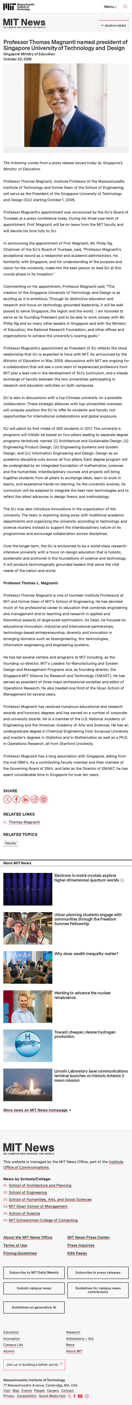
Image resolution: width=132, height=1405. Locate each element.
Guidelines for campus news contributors (98, 1290)
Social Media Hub (52, 1396)
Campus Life (13, 1345)
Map (16, 1391)
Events (26, 1391)
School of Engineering (28, 1192)
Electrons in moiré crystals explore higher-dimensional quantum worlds (86, 877)
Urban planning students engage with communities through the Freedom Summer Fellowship (88, 919)
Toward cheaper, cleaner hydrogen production (85, 1034)
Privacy (9, 1396)
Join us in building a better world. (34, 1365)
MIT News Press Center (88, 1237)
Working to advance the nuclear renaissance (82, 995)
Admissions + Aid (79, 1339)
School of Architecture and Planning (40, 1185)
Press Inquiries (80, 1245)
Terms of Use (15, 1245)
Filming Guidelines (20, 1253)
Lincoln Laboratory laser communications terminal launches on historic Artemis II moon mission (91, 1075)
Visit (6, 1391)
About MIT (74, 1351)
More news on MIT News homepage (35, 1110)
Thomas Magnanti (24, 822)
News (70, 1345)
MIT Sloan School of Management (38, 1206)
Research (73, 1332)
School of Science (24, 1213)
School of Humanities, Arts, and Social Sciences (50, 1199)
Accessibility (27, 1396)
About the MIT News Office (27, 1237)
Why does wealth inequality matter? (86, 953)
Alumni (8, 1351)
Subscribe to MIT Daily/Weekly (34, 1273)
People (39, 1391)
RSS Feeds (77, 1253)
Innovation (11, 1339)
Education (11, 1332)
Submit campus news (34, 1288)
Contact (67, 1391)
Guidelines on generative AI (34, 1307)
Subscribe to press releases (98, 1273)
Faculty (10, 843)
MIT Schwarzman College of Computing (43, 1220)
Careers (53, 1391)
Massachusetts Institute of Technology (34, 1380)
